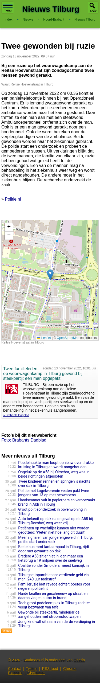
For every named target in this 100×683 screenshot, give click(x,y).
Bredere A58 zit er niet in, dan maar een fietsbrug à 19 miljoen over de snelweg (50, 558)
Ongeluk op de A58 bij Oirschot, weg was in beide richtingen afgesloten (53, 474)
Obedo (79, 660)
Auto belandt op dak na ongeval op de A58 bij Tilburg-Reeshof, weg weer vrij (55, 521)
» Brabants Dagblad (16, 415)
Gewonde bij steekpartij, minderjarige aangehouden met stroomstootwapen (49, 614)
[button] (50, 274)
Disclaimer (36, 673)
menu (8, 8)
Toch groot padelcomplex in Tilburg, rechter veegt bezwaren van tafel (54, 605)
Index (8, 19)
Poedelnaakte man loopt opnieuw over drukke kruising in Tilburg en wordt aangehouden (56, 464)
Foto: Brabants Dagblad (23, 440)
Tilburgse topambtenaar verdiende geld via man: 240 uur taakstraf (53, 577)
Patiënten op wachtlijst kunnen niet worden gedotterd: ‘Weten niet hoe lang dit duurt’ (53, 530)
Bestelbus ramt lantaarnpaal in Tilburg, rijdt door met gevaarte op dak (53, 549)
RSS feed (50, 668)
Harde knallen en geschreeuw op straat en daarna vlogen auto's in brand (52, 595)
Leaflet (44, 338)
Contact (14, 668)
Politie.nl (13, 199)
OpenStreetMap (68, 338)
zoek (93, 11)
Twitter (31, 668)
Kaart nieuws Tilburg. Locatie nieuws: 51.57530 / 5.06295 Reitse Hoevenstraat (49, 280)
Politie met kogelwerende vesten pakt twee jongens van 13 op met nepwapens (53, 493)
